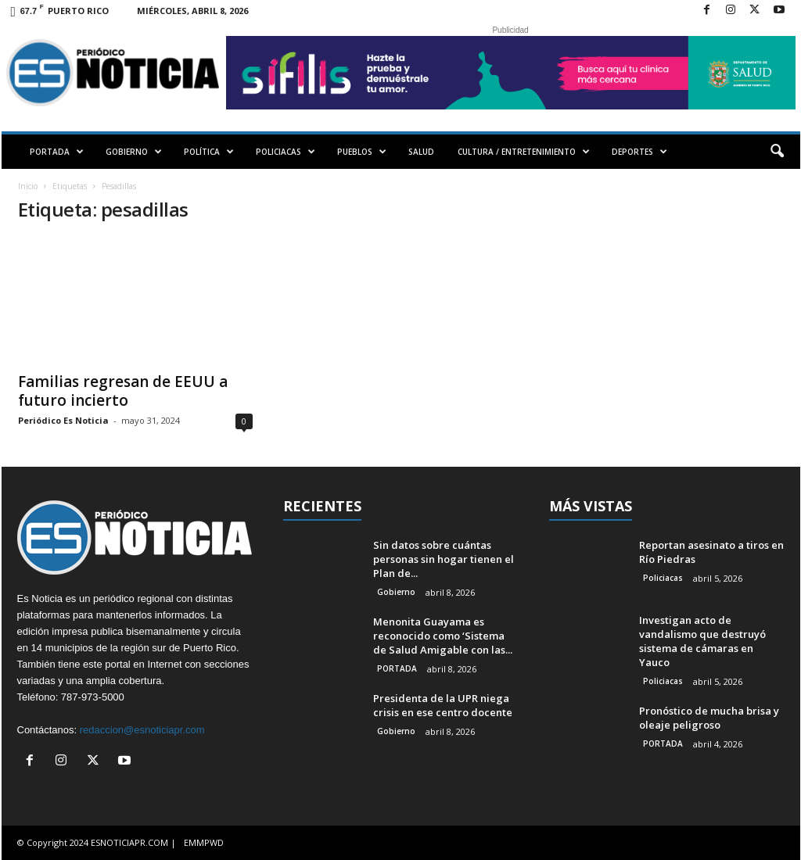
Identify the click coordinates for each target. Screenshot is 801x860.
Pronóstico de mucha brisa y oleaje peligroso (709, 718)
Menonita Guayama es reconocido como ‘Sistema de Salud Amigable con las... (442, 636)
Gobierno (396, 591)
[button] (777, 151)
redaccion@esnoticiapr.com (142, 730)
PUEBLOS (361, 151)
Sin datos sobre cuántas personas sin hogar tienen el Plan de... (443, 559)
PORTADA (57, 151)
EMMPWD (204, 842)
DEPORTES (639, 151)
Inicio (28, 186)
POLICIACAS (285, 151)
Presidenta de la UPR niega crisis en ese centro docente (442, 705)
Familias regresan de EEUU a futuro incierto (123, 390)
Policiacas (663, 577)
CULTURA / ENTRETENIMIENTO (524, 151)
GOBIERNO (134, 151)
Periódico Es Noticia (63, 420)
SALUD (421, 151)
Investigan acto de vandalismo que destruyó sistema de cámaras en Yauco (702, 641)
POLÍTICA (209, 151)
